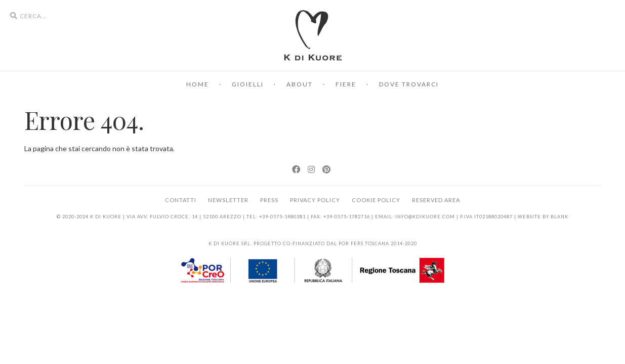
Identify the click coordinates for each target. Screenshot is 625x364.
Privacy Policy (315, 200)
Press (269, 200)
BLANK (559, 216)
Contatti (180, 200)
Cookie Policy (376, 200)
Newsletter (228, 200)
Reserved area (436, 200)
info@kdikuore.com (425, 216)
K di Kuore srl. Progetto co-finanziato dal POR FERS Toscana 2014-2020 (313, 243)
